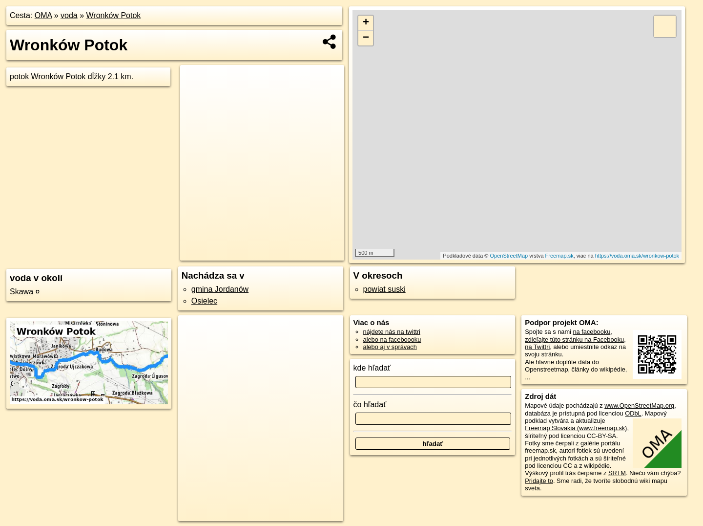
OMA (43, 15)
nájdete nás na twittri (391, 331)
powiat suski (384, 289)
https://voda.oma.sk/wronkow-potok (637, 256)
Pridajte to (539, 480)
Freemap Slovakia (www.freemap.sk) (576, 428)
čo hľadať (370, 404)
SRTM (617, 473)
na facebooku (591, 331)
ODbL (633, 413)
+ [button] (366, 23)
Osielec (204, 301)
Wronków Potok (113, 15)
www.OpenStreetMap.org (639, 405)
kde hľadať (372, 368)
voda (69, 15)
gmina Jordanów (219, 289)
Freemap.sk (559, 256)
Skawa (21, 291)
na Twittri (537, 347)
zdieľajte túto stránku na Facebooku (574, 339)
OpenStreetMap (509, 256)
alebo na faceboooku (392, 339)
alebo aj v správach (390, 347)
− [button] (366, 38)
